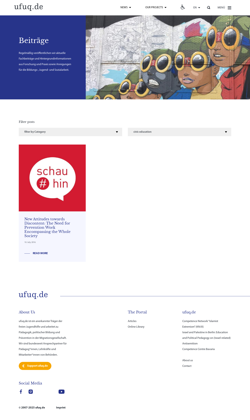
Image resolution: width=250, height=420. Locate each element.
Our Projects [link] (154, 7)
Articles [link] (132, 321)
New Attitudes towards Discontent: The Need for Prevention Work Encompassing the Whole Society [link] (47, 227)
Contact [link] (186, 366)
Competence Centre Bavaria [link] (198, 349)
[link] (28, 6)
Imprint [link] (61, 407)
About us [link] (187, 360)
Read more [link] (40, 253)
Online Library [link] (136, 327)
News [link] (124, 7)
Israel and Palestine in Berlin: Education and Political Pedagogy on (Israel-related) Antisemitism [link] (206, 338)
